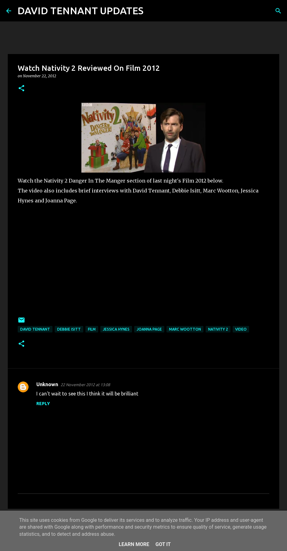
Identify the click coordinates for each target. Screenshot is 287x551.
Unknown (47, 384)
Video (241, 329)
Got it (163, 544)
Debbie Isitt (69, 329)
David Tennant (35, 329)
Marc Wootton (185, 329)
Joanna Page (149, 329)
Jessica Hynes (116, 329)
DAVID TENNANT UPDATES (80, 10)
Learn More (134, 544)
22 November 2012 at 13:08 (85, 384)
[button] (21, 88)
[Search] (152, 10)
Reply (43, 403)
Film (92, 329)
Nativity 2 (218, 329)
